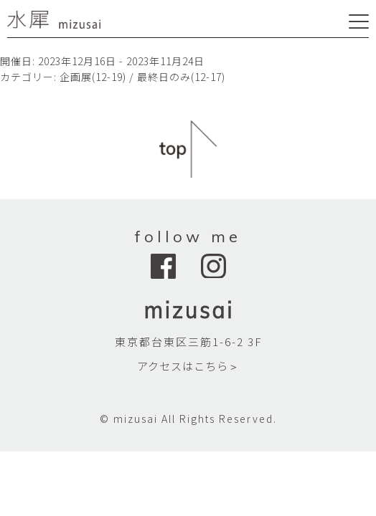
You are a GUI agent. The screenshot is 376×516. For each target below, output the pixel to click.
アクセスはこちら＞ (188, 365)
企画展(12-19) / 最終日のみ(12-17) (142, 77)
